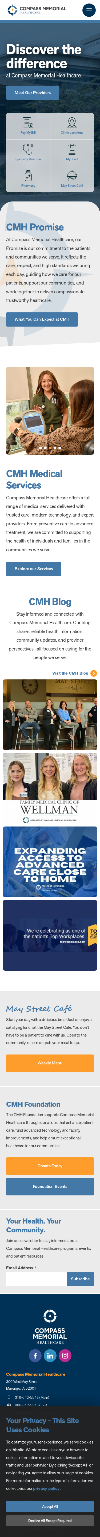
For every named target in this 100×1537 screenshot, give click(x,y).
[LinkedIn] (50, 1355)
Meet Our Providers (33, 92)
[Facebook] (35, 1355)
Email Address (21, 1268)
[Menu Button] (89, 10)
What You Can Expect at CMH (42, 319)
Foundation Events (50, 1186)
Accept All (50, 1506)
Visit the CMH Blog (70, 673)
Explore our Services (34, 568)
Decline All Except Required (50, 1520)
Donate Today (50, 1166)
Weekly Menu (50, 1063)
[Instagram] (65, 1355)
